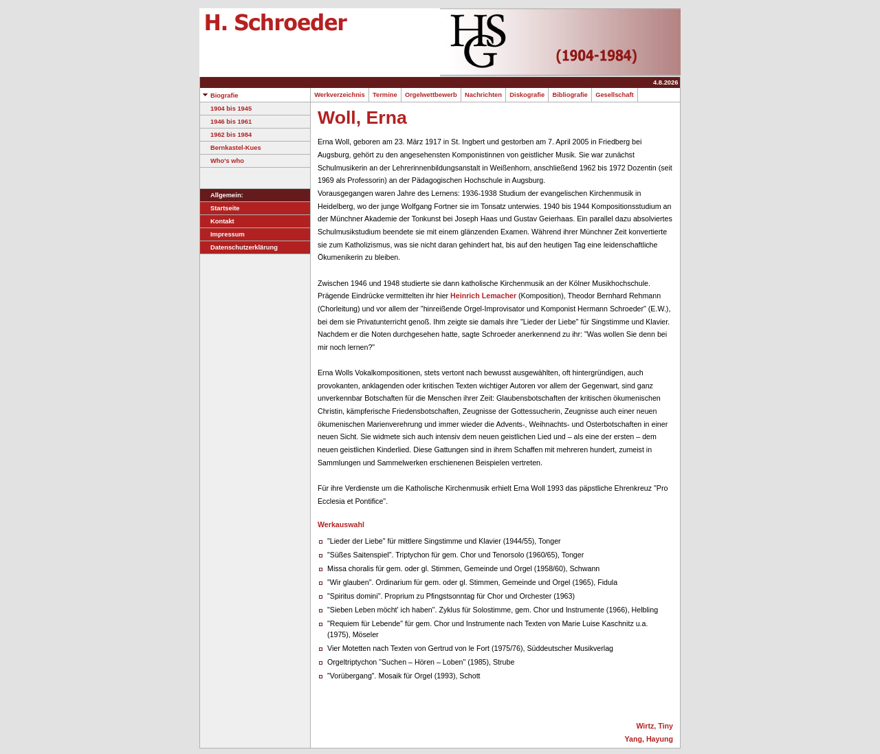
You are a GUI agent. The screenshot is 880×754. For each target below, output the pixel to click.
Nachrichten (483, 94)
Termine (385, 94)
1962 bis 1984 (226, 134)
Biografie (219, 95)
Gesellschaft (614, 94)
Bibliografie (570, 94)
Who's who (222, 160)
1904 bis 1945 (226, 108)
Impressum (222, 234)
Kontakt (217, 221)
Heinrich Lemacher (483, 295)
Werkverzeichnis (339, 94)
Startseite (220, 208)
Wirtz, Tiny (654, 726)
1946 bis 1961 (226, 121)
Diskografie (527, 94)
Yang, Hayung (649, 739)
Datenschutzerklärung (239, 247)
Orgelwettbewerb (431, 94)
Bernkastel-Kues (230, 147)
